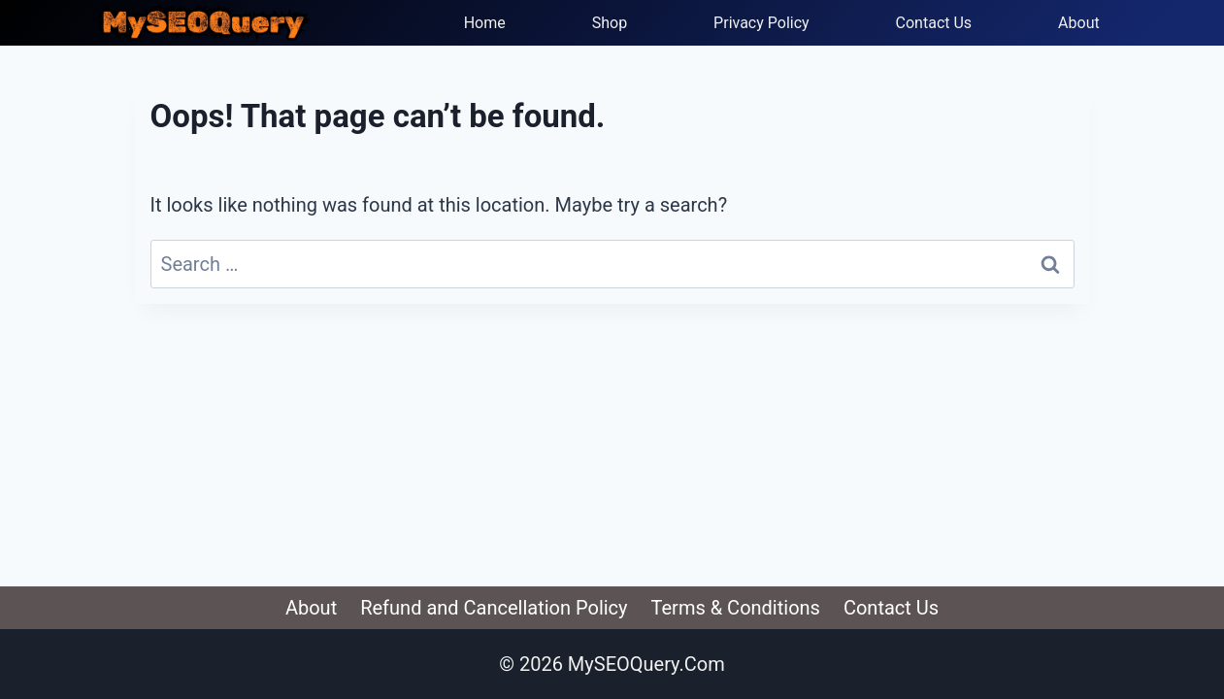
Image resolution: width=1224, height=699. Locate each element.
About (1079, 23)
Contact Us (934, 23)
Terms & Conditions (735, 607)
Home (485, 23)
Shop (609, 23)
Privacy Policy (761, 23)
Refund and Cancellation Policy (493, 607)
